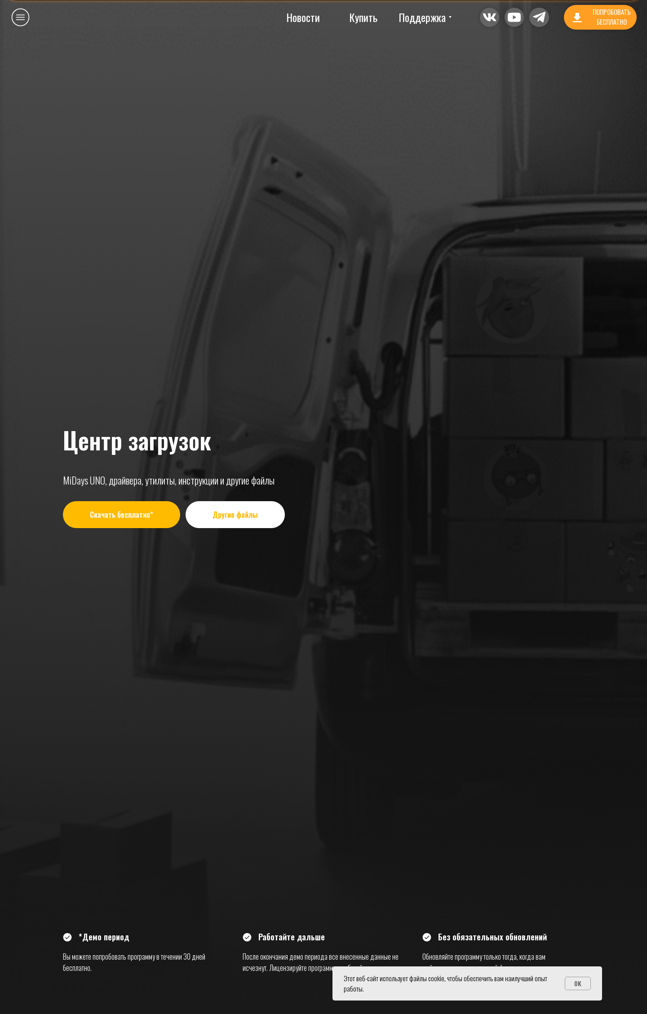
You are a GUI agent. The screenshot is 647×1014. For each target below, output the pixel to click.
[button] (514, 17)
